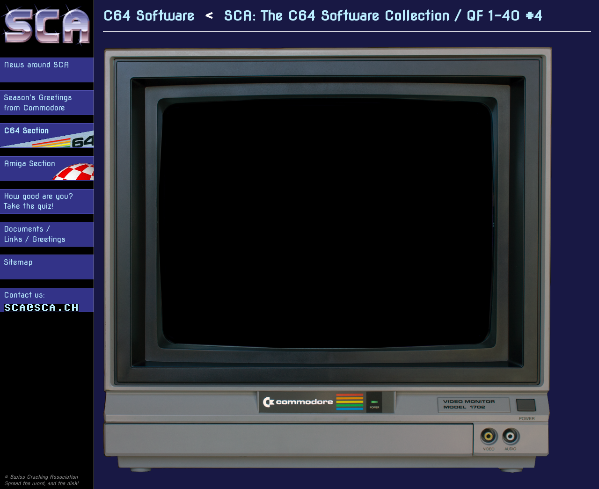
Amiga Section (29, 163)
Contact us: (41, 301)
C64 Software (148, 15)
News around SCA (36, 64)
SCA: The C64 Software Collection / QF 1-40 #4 (383, 15)
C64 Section (26, 130)
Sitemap (18, 262)
